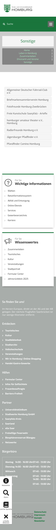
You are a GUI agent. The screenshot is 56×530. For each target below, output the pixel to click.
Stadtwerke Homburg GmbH (20, 414)
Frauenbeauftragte (15, 388)
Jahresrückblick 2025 (18, 279)
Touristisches (14, 254)
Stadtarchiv (11, 344)
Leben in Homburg (28, 53)
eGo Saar (9, 428)
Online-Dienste (15, 205)
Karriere (12, 220)
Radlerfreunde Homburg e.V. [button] (22, 130)
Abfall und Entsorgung (19, 200)
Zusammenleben (28, 56)
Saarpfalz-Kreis (13, 418)
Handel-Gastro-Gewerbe (17, 363)
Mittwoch (10, 471)
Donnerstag (11, 476)
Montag (9, 462)
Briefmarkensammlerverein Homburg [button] (28, 99)
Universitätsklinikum (16, 409)
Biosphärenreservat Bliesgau (20, 437)
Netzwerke (10, 442)
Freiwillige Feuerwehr (16, 433)
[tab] (28, 91)
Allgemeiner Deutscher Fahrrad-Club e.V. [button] (27, 91)
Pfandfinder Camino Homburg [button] (23, 143)
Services (12, 210)
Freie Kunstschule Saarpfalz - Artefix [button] (27, 113)
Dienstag (10, 466)
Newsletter (39, 521)
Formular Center (16, 274)
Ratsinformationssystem (20, 195)
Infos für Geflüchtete (16, 384)
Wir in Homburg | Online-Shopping (23, 358)
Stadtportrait (14, 269)
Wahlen (11, 191)
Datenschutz (40, 512)
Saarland (9, 423)
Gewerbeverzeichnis (17, 215)
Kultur (11, 259)
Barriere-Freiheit (14, 393)
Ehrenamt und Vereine (28, 59)
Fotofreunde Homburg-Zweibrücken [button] (26, 106)
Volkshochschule (14, 349)
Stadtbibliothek (13, 340)
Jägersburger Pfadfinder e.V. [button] (22, 137)
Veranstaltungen (16, 264)
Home (27, 50)
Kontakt (38, 518)
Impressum (39, 515)
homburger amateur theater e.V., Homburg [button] (25, 122)
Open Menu (51, 24)
